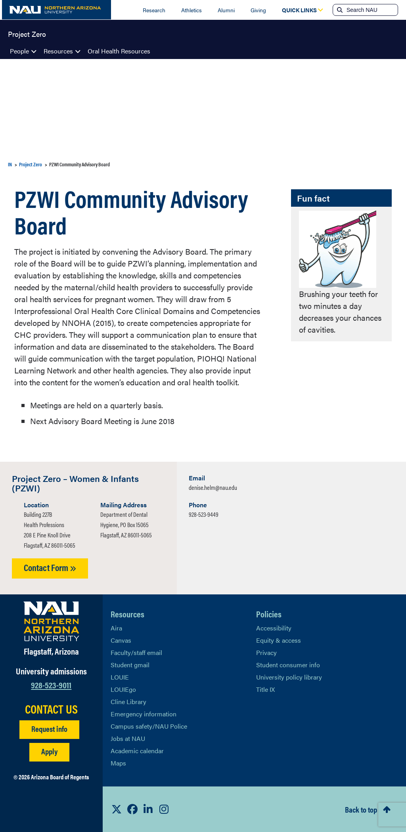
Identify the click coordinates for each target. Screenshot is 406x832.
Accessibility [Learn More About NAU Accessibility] (273, 628)
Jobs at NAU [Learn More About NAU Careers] (128, 738)
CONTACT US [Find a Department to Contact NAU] (51, 709)
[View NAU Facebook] (132, 809)
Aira (116, 628)
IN (10, 164)
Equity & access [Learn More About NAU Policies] (278, 640)
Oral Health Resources (119, 50)
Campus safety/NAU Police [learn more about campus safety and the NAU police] (149, 726)
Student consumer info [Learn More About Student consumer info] (288, 664)
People (19, 50)
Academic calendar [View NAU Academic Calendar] (137, 750)
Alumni (226, 10)
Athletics (191, 10)
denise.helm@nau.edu (213, 487)
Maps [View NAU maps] (118, 763)
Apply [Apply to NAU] (49, 751)
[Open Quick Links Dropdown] (299, 10)
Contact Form (50, 567)
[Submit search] (339, 9)
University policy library (289, 677)
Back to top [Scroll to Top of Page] (361, 809)
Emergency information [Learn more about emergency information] (143, 714)
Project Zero (27, 33)
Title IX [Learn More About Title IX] (265, 689)
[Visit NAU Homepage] (51, 621)
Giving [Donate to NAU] (258, 10)
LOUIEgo (123, 689)
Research (154, 10)
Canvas (121, 640)
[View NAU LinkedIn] (148, 809)
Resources (58, 50)
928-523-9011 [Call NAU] (51, 684)
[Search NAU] (371, 9)
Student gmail (130, 664)
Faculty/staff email (136, 652)
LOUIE (120, 677)
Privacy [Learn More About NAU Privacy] (266, 652)
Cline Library (128, 701)
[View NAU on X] (116, 809)
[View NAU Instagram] (164, 809)
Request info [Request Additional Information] (49, 728)
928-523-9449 (203, 514)
